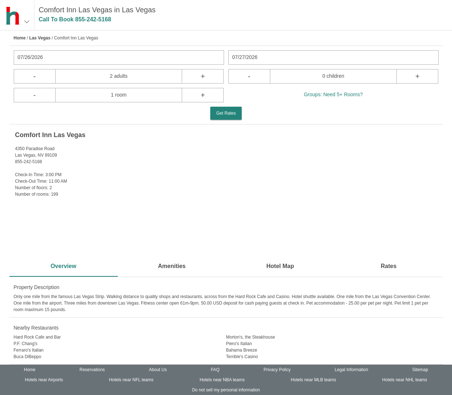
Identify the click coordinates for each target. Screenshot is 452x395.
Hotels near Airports (44, 379)
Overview (63, 266)
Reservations (92, 369)
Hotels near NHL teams (404, 379)
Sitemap (420, 369)
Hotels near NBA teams (222, 379)
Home (20, 38)
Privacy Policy (276, 369)
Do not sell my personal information (226, 389)
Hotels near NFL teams (131, 379)
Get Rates (226, 113)
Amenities (171, 266)
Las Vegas (40, 38)
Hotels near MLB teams (313, 379)
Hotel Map (280, 266)
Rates (389, 266)
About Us (158, 369)
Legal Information (351, 369)
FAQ (215, 369)
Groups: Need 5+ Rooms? (333, 94)
